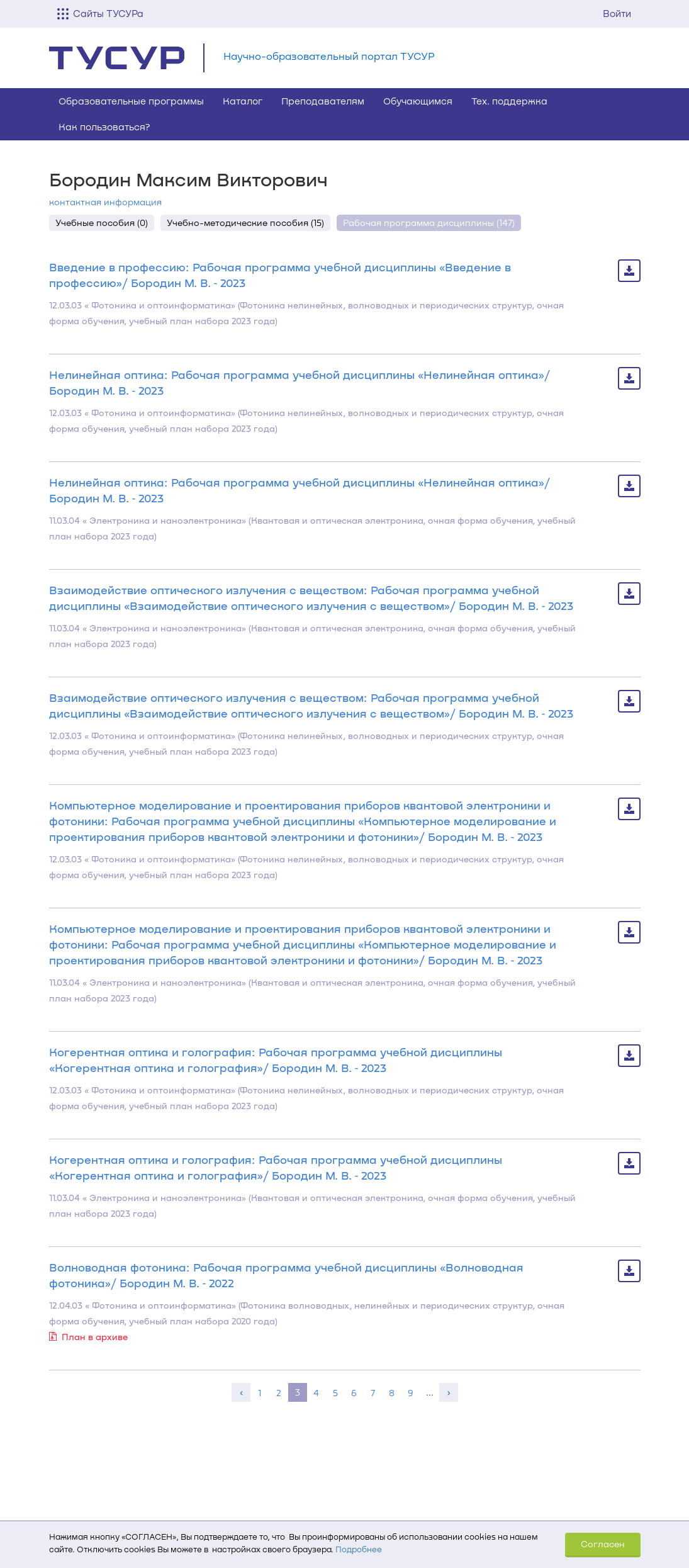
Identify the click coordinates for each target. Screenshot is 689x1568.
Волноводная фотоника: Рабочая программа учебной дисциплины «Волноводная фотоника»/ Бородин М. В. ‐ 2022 (286, 1275)
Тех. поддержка (509, 100)
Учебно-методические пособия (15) (245, 222)
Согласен (603, 1543)
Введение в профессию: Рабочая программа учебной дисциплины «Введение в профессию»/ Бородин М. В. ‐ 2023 (280, 275)
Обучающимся (417, 100)
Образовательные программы (131, 100)
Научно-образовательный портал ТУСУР (329, 56)
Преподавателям (322, 100)
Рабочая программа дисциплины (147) (429, 222)
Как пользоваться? (104, 126)
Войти (617, 13)
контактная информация (105, 201)
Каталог (242, 100)
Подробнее (358, 1549)
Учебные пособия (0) (101, 222)
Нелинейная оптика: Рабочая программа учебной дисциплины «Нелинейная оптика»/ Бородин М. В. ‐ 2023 (299, 382)
